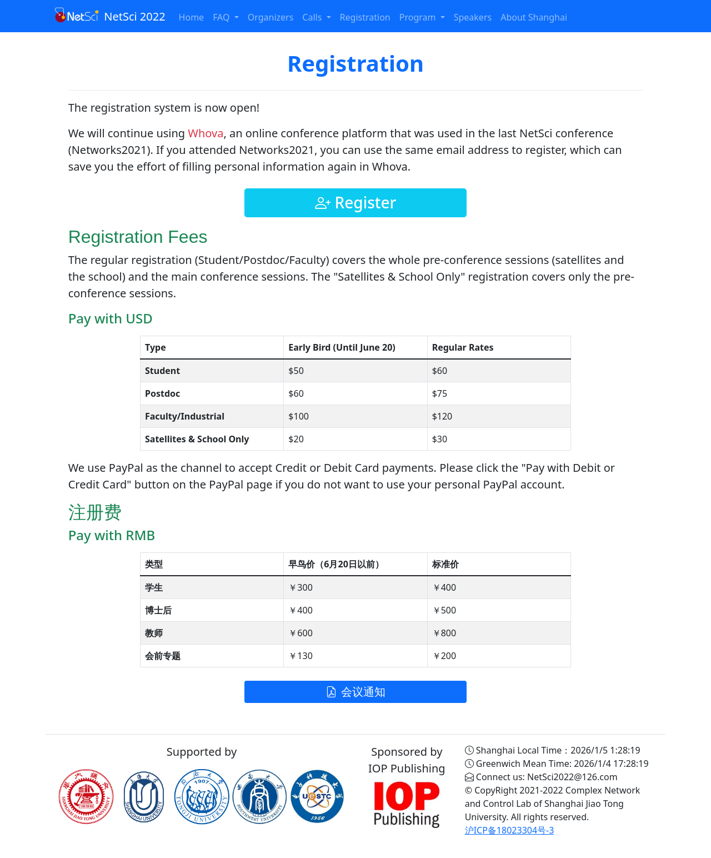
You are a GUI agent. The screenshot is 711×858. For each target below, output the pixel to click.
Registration (365, 17)
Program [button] (418, 17)
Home (191, 17)
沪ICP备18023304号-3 (509, 830)
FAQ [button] (222, 17)
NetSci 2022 (110, 15)
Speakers (473, 17)
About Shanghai (533, 17)
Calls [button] (313, 17)
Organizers (271, 17)
